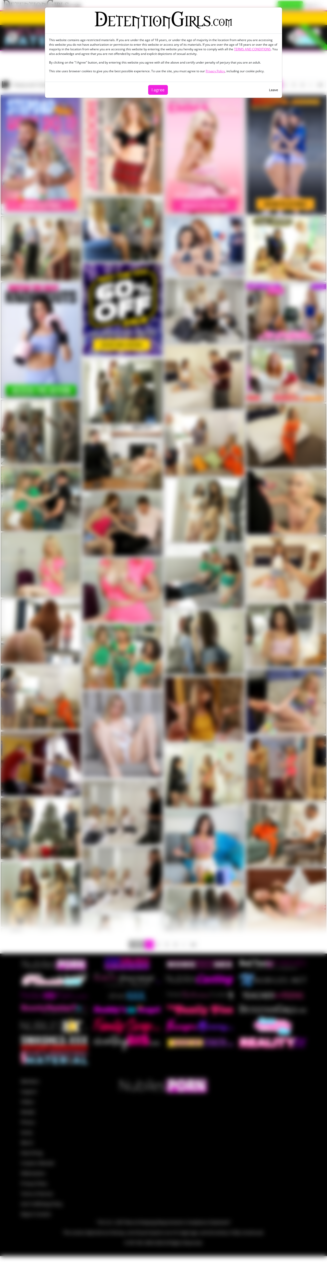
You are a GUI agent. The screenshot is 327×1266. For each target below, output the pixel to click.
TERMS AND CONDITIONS (252, 49)
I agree (158, 90)
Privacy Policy (215, 71)
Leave (273, 90)
